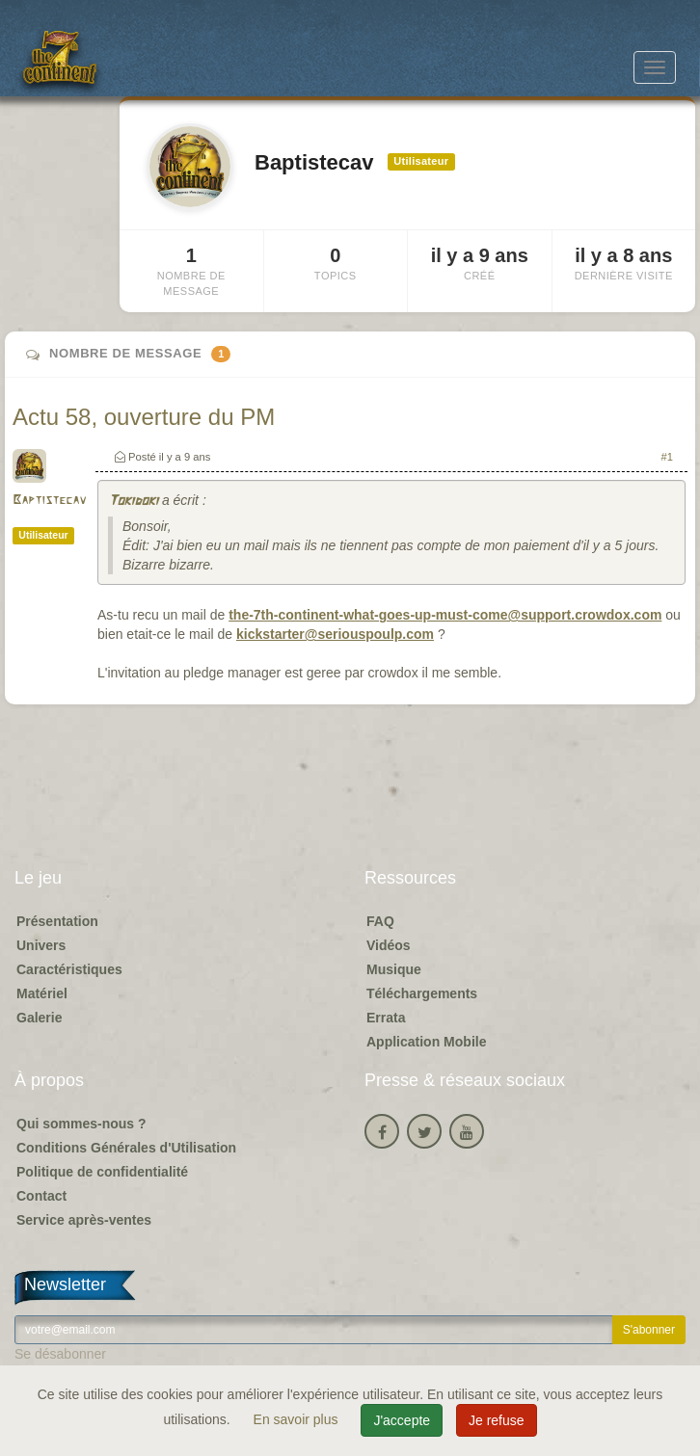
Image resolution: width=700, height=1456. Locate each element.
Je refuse (497, 1420)
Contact (41, 1196)
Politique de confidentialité (102, 1171)
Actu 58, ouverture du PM (144, 417)
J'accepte (401, 1420)
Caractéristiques (69, 969)
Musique (393, 969)
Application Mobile (426, 1041)
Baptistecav (49, 500)
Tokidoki (133, 501)
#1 (667, 457)
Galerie (39, 1017)
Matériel (41, 993)
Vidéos (388, 945)
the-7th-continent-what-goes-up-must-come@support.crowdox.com (445, 614)
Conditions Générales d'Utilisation (126, 1147)
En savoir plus (298, 1419)
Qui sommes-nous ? (81, 1123)
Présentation (57, 921)
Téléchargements (421, 993)
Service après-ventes (83, 1220)
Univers (41, 945)
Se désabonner (60, 1354)
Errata (385, 1017)
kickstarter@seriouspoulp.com (335, 634)
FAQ (380, 921)
